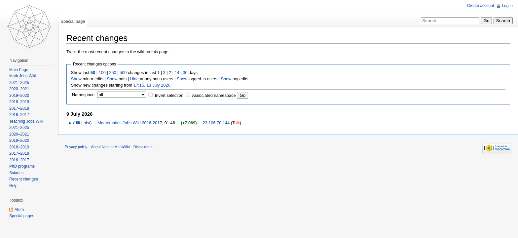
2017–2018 (19, 108)
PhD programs (22, 166)
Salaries (16, 173)
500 (123, 72)
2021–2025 (19, 82)
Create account (480, 5)
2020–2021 (19, 89)
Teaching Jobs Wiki (26, 121)
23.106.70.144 (216, 122)
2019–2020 (19, 95)
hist (87, 122)
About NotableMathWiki (110, 147)
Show (76, 78)
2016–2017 (19, 114)
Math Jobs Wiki (22, 76)
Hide (134, 78)
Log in (507, 5)
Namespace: (84, 94)
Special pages (21, 216)
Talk (236, 122)
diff (77, 122)
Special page (72, 21)
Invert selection (169, 95)
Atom (19, 209)
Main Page (18, 69)
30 (185, 72)
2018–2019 (19, 101)
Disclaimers (143, 147)
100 (102, 72)
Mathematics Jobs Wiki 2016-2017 (129, 122)
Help (13, 185)
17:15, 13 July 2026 (151, 85)
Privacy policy (76, 147)
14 (177, 72)
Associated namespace (214, 95)
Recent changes (23, 179)
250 (112, 72)
